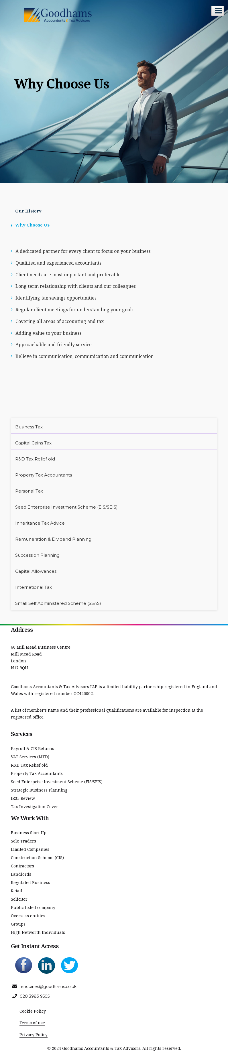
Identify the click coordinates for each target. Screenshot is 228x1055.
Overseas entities (28, 915)
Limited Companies (30, 849)
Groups (18, 924)
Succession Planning (37, 555)
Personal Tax (29, 491)
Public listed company (33, 907)
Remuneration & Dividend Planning (53, 539)
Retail (16, 890)
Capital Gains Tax (33, 443)
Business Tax (29, 427)
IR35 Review (23, 798)
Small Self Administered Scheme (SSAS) (58, 603)
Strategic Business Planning (39, 790)
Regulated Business (30, 882)
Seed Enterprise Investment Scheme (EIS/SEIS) (66, 507)
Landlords (21, 874)
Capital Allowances (35, 571)
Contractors (22, 866)
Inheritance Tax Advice (40, 523)
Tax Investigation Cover (34, 806)
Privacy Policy (33, 1034)
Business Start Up (28, 832)
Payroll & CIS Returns (32, 748)
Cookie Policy (32, 1011)
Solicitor (19, 899)
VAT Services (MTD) (30, 756)
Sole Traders (23, 841)
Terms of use (32, 1023)
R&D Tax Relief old (35, 459)
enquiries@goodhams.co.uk (48, 986)
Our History (28, 211)
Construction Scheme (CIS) (37, 857)
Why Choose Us (32, 225)
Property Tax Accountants (43, 475)
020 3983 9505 (35, 996)
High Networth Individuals (38, 932)
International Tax (33, 587)
